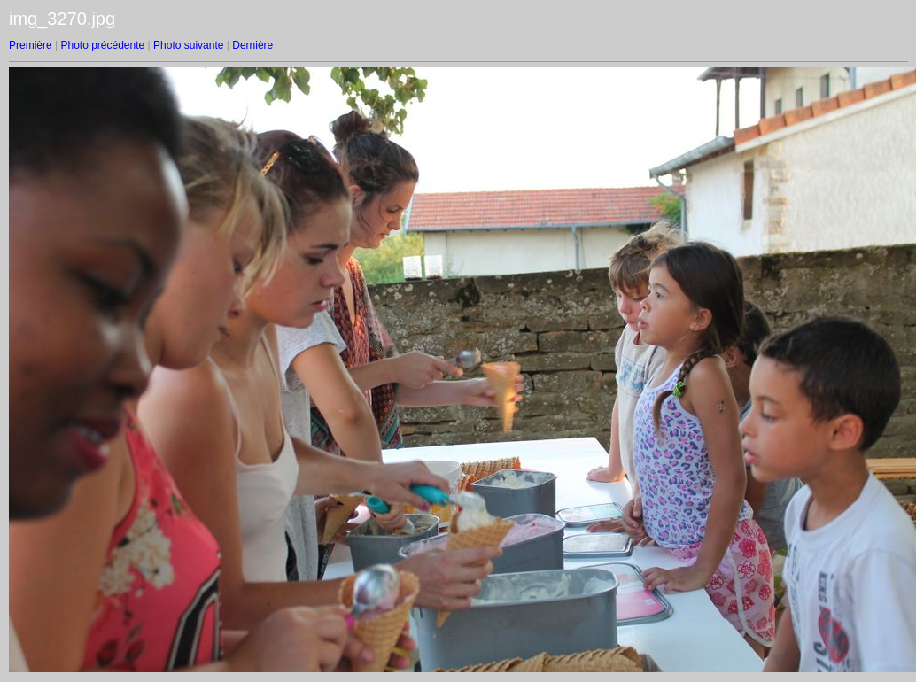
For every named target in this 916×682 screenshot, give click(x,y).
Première (30, 45)
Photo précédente (102, 45)
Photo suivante (188, 45)
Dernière (252, 45)
